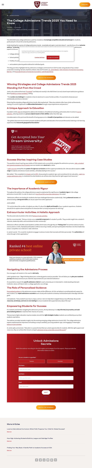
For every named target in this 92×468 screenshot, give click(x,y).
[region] (46, 54)
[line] (47, 460)
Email (20, 382)
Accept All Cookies (53, 57)
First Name (21, 365)
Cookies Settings (39, 57)
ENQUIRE (85, 4)
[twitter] (40, 460)
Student (32, 361)
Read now (9, 432)
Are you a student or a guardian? (27, 357)
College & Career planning (22, 29)
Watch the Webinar (46, 77)
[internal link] (84, 4)
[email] (51, 460)
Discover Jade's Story (46, 182)
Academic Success (11, 29)
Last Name (21, 374)
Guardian (61, 361)
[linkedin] (44, 460)
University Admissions (33, 29)
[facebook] (36, 460)
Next (46, 392)
